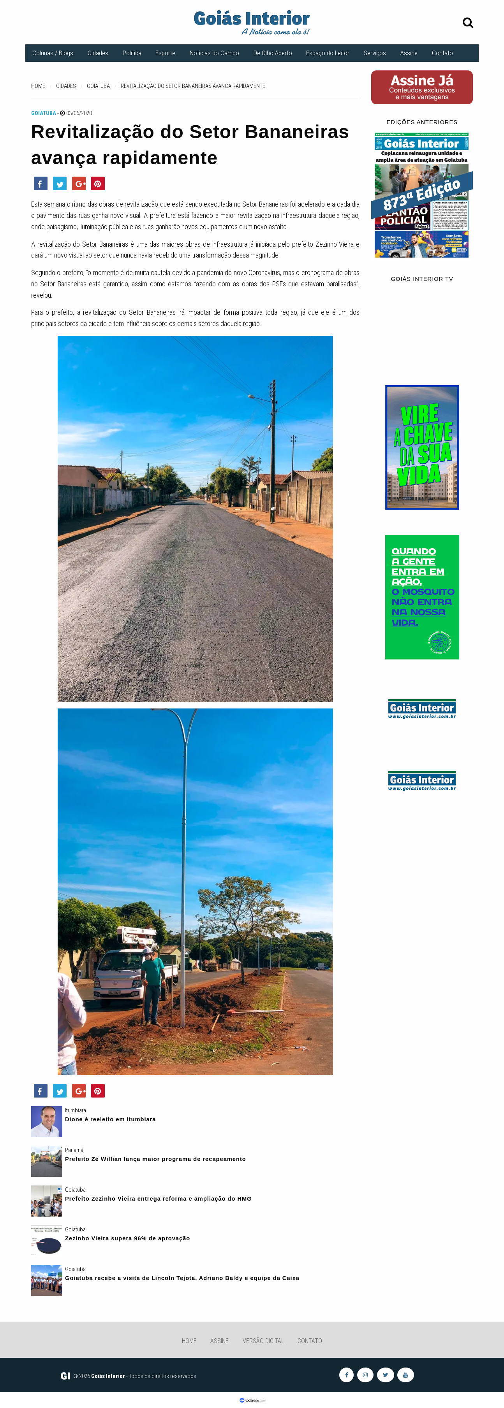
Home (189, 1341)
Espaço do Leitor (327, 53)
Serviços (375, 53)
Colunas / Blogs (52, 53)
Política (132, 53)
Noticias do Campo (214, 53)
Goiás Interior (108, 1376)
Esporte (165, 53)
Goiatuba (43, 113)
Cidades (98, 53)
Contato (442, 53)
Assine (409, 53)
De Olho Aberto (273, 53)
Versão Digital (263, 1341)
